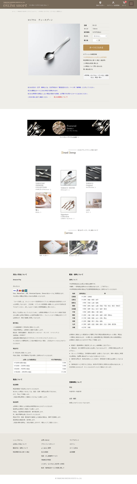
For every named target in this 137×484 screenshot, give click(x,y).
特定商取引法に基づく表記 (21, 452)
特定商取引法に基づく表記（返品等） (94, 60)
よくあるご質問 (46, 448)
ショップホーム (17, 440)
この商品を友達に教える (90, 63)
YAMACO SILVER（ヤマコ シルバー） (27, 11)
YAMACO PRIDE (46, 460)
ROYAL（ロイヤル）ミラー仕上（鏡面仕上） (51, 11)
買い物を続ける (88, 69)
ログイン (72, 444)
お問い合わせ (45, 440)
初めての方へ (100, 5)
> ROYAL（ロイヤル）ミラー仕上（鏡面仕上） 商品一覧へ (96, 76)
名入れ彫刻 (44, 452)
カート (124, 3)
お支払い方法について (20, 444)
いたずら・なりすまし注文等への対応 (52, 464)
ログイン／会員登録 (113, 5)
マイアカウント (74, 440)
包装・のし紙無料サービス (49, 456)
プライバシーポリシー (48, 444)
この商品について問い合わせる (92, 66)
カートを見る (74, 448)
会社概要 (72, 452)
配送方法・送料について (20, 448)
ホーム (14, 11)
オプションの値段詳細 (90, 54)
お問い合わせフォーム (84, 356)
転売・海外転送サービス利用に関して (52, 468)
